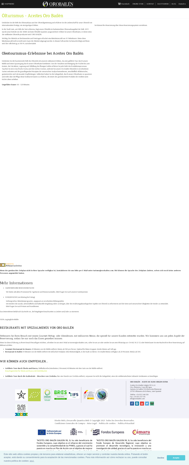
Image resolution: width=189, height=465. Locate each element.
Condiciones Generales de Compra (70, 423)
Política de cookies (107, 423)
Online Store (138, 4)
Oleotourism (163, 4)
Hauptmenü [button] (9, 4)
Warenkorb (125, 4)
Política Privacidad (126, 423)
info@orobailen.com (137, 399)
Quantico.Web (83, 420)
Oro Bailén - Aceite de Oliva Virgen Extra (149, 382)
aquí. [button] (32, 461)
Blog (174, 4)
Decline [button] (160, 458)
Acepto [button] (176, 458)
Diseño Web (60, 420)
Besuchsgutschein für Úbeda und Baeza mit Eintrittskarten (26, 371)
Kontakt (150, 4)
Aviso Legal (92, 423)
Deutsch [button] (182, 4)
